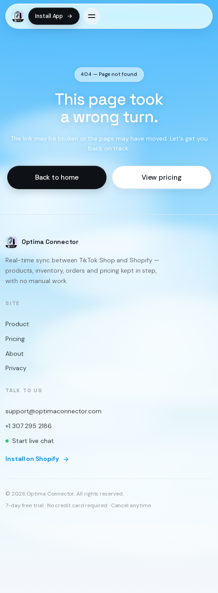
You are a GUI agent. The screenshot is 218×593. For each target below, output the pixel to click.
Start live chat (29, 441)
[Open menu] (91, 16)
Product (17, 324)
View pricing (161, 177)
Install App (54, 16)
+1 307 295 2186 (28, 426)
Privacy (15, 368)
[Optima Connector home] (18, 16)
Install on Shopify (37, 459)
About (14, 354)
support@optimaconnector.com (53, 411)
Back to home (57, 177)
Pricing (14, 339)
